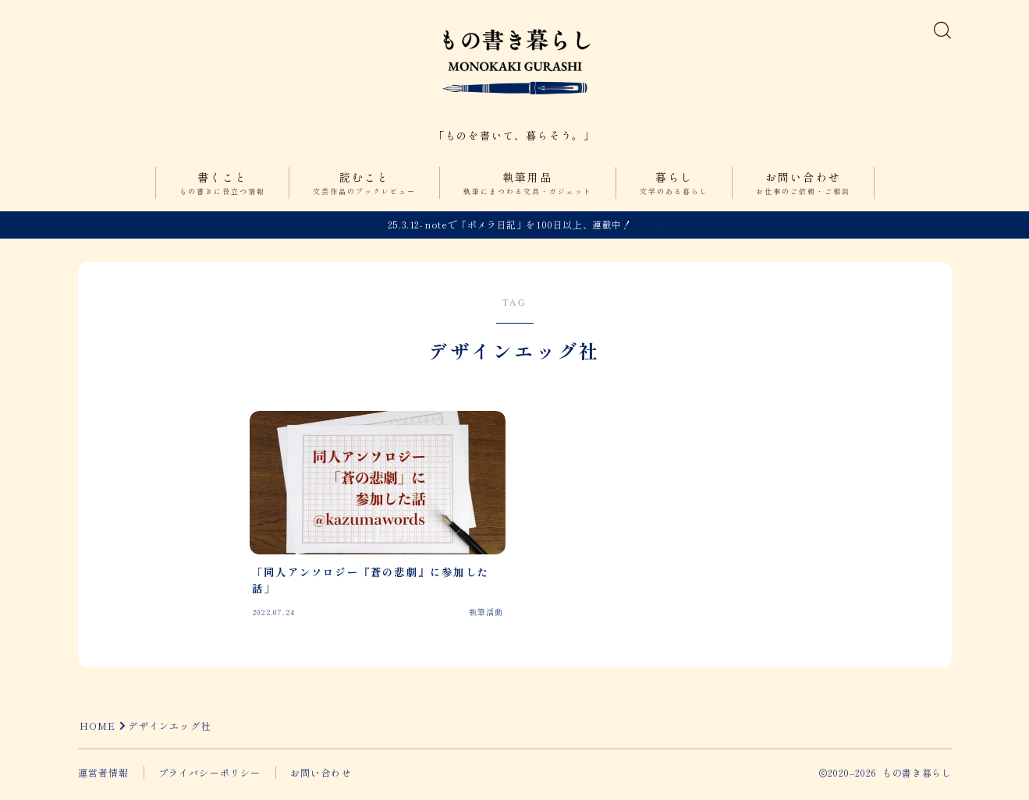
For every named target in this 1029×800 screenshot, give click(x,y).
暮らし (674, 189)
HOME (98, 730)
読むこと (364, 189)
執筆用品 (527, 189)
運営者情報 (104, 777)
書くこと (222, 189)
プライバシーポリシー (209, 777)
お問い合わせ (803, 189)
